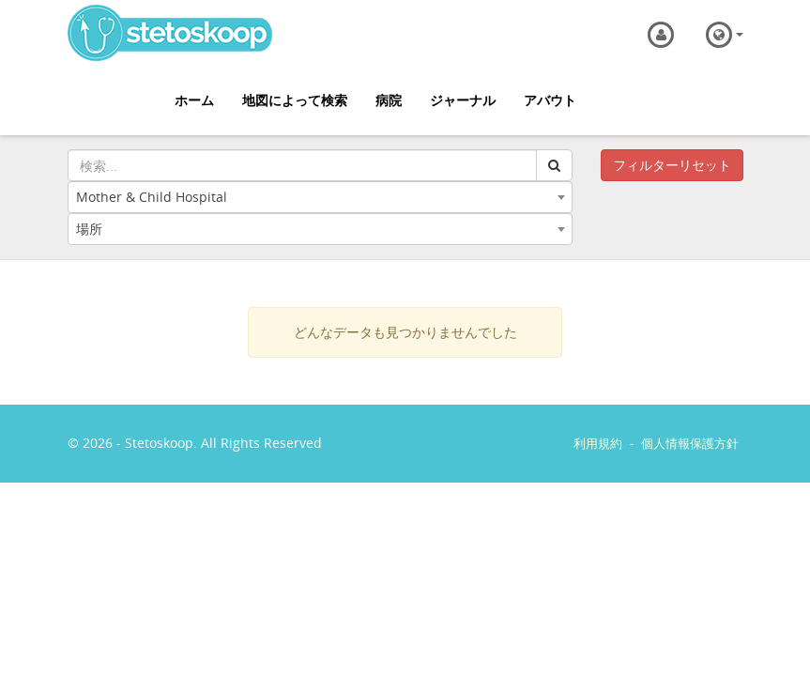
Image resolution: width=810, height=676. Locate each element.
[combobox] (320, 197)
